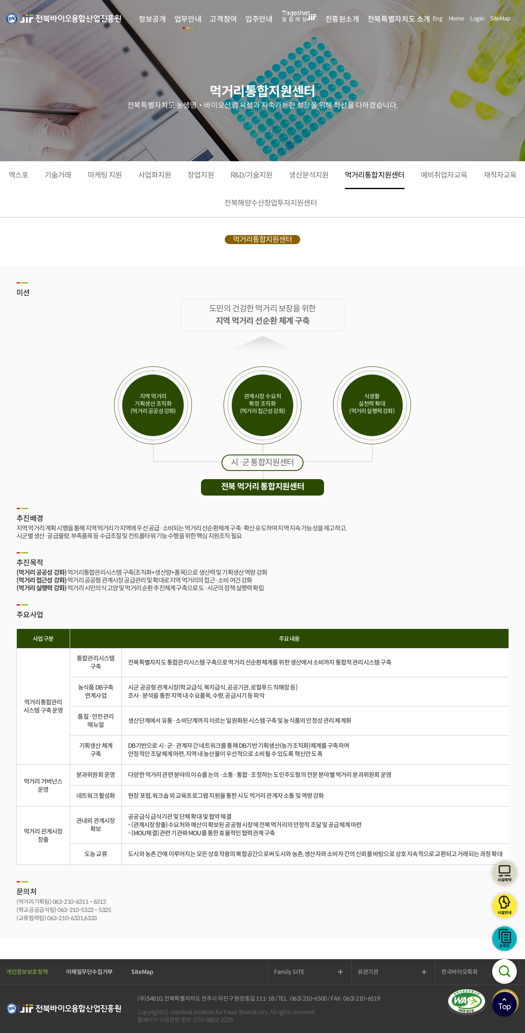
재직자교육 (500, 175)
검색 (504, 971)
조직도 (504, 938)
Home (456, 18)
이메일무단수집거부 (89, 972)
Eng (438, 18)
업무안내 (188, 19)
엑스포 (18, 175)
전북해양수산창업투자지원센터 (270, 203)
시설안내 (504, 906)
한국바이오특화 (459, 972)
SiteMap (500, 18)
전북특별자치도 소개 (399, 19)
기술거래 (58, 175)
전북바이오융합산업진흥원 (63, 23)
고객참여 (223, 19)
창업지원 (200, 175)
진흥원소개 (342, 19)
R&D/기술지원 (252, 175)
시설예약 (504, 873)
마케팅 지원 (105, 175)
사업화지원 (154, 175)
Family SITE (289, 972)
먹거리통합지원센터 (374, 175)
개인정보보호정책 (27, 972)
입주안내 (259, 19)
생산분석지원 (309, 175)
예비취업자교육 (444, 175)
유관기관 (368, 972)
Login (477, 18)
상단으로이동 (504, 1004)
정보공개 (152, 19)
